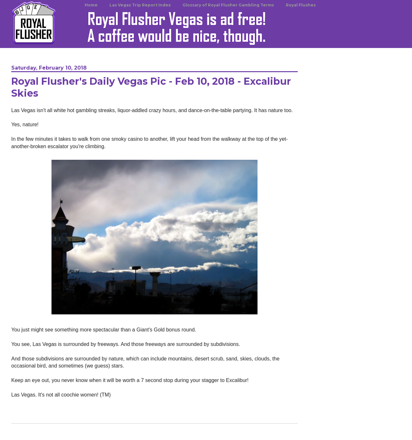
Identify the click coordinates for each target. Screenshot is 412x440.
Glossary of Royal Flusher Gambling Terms (228, 5)
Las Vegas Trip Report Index (140, 5)
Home (91, 5)
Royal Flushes (301, 5)
